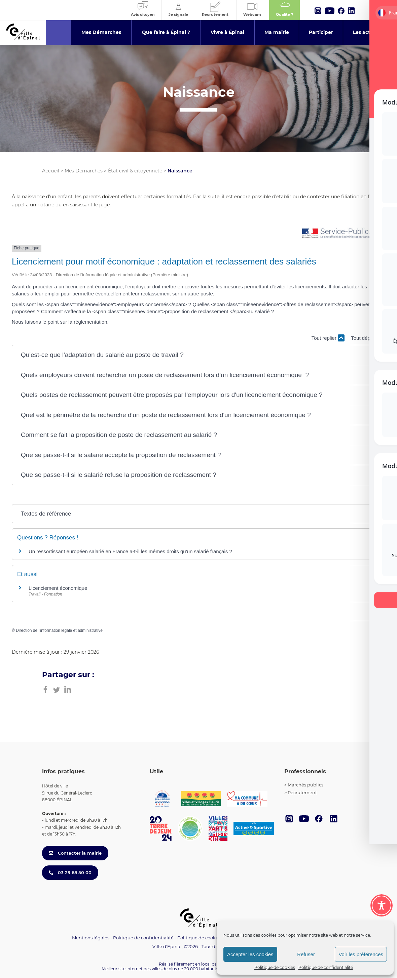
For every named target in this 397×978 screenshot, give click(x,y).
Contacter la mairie (75, 853)
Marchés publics (305, 784)
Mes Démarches (84, 171)
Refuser (306, 954)
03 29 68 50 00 (70, 872)
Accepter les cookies (250, 954)
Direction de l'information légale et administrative (59, 630)
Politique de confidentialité (325, 967)
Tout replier (328, 337)
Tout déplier (368, 337)
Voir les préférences (360, 954)
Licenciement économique (58, 588)
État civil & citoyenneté (135, 171)
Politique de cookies (274, 967)
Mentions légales (90, 937)
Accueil (50, 171)
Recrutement (302, 792)
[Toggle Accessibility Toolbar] (381, 905)
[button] (198, 355)
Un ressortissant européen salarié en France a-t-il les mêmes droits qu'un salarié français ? (130, 551)
